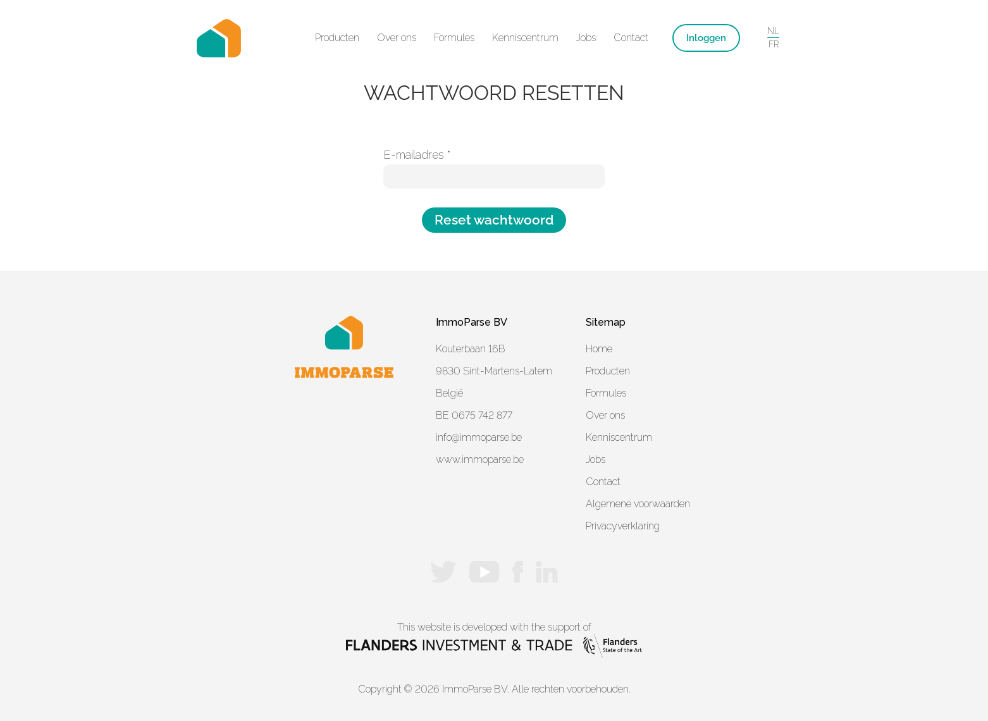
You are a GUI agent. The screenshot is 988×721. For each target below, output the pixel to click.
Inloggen (706, 38)
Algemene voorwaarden (638, 504)
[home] (219, 38)
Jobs (586, 38)
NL (773, 31)
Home (599, 349)
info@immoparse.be (479, 437)
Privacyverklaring (623, 526)
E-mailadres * (416, 155)
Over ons (396, 38)
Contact (631, 38)
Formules (454, 38)
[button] (337, 38)
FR (774, 44)
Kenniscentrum (525, 38)
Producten (608, 371)
